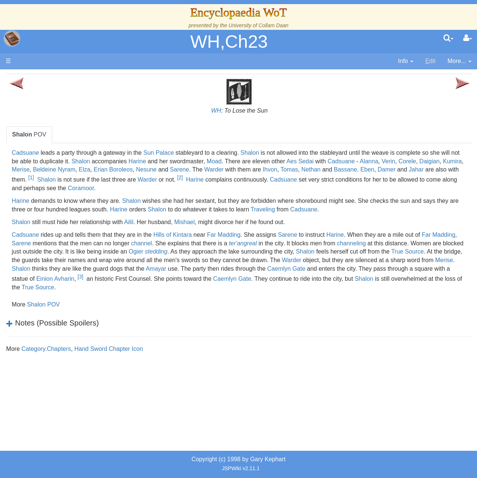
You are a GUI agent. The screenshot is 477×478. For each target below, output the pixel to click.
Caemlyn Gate (142, 314)
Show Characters (58, 226)
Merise (335, 169)
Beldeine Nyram (368, 169)
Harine (338, 161)
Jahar (393, 180)
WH (267, 110)
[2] (256, 188)
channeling (200, 270)
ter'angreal (438, 262)
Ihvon (247, 180)
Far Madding (325, 253)
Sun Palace (260, 153)
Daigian (291, 169)
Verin (249, 169)
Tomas (266, 180)
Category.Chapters (148, 376)
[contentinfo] (405, 61)
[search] (448, 38)
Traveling (125, 228)
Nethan (288, 180)
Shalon (351, 153)
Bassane (322, 180)
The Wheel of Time (60, 133)
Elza (399, 169)
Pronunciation (53, 329)
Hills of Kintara (274, 253)
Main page (34, 78)
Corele (268, 169)
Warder (191, 180)
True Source (376, 279)
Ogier (437, 270)
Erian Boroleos (427, 169)
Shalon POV (145, 331)
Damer (364, 180)
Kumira (313, 169)
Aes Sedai (161, 169)
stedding (124, 279)
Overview (62, 184)
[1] (457, 177)
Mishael (286, 241)
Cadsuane (126, 153)
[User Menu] (467, 38)
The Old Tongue (56, 201)
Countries (63, 192)
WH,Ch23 (229, 41)
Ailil (230, 241)
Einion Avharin (316, 306)
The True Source (57, 141)
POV (131, 134)
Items (42, 277)
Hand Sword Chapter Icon (210, 376)
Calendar (47, 158)
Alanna (230, 169)
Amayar (323, 296)
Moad (415, 161)
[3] (341, 304)
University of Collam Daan (258, 25)
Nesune (123, 180)
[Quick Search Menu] (448, 38)
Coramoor (251, 198)
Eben (344, 180)
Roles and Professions (65, 252)
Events (44, 167)
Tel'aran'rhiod (52, 303)
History (44, 150)
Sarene (157, 180)
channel (337, 262)
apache (11, 38)
